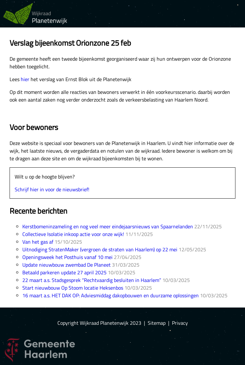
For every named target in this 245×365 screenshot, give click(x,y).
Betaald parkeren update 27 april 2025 (64, 272)
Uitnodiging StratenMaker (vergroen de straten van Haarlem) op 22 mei (99, 249)
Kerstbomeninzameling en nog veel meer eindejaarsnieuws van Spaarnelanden (107, 226)
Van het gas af (37, 242)
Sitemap (157, 323)
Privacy (180, 323)
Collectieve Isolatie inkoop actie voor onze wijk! (73, 234)
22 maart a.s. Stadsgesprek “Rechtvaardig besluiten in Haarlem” (91, 280)
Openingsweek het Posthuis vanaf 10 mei (67, 257)
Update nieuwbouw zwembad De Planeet (66, 265)
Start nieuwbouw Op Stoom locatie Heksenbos (72, 288)
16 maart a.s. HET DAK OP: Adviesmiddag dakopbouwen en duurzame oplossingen (110, 295)
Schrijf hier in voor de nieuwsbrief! (52, 189)
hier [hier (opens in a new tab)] (25, 79)
